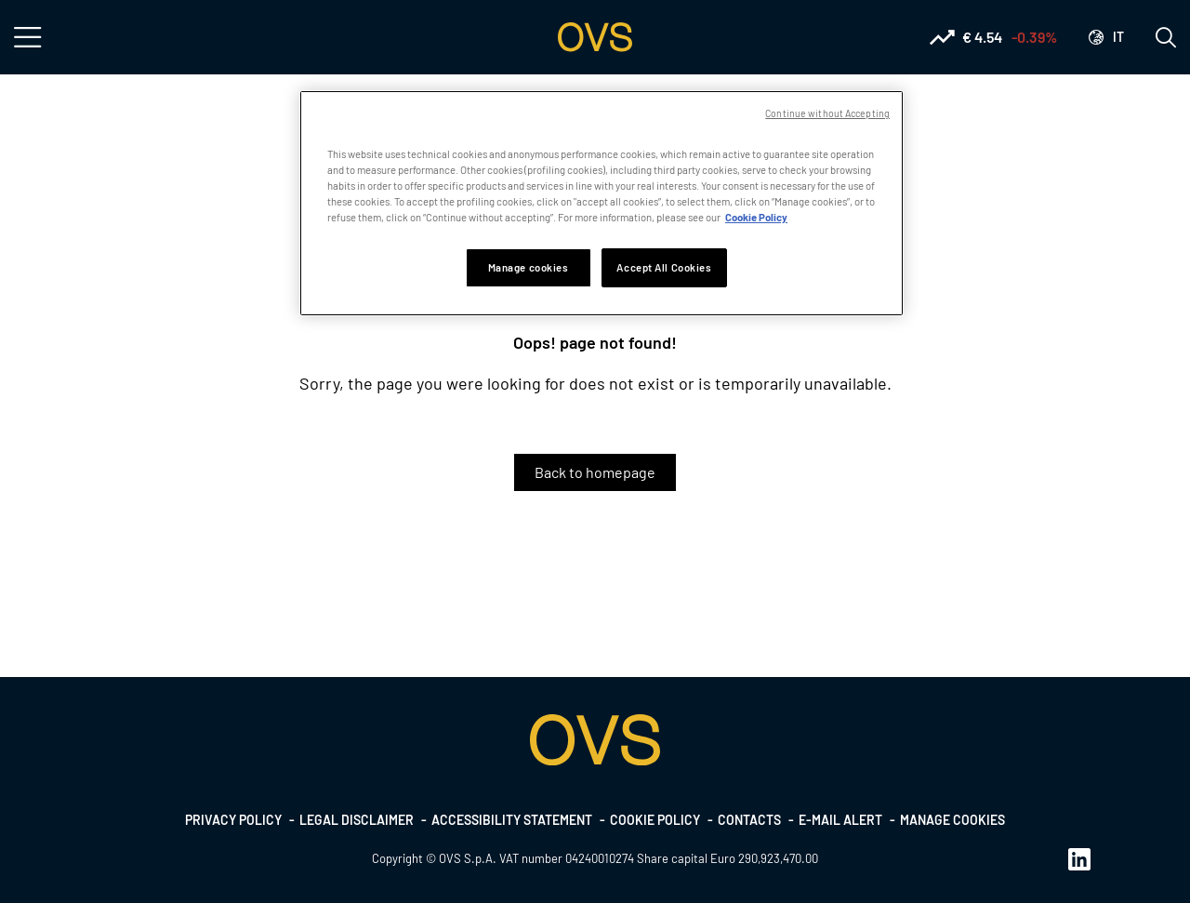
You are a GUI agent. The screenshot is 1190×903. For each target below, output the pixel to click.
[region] (601, 203)
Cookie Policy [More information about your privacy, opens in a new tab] (756, 217)
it (1118, 37)
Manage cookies (952, 820)
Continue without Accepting (827, 113)
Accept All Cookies (663, 267)
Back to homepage (595, 472)
